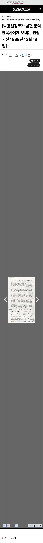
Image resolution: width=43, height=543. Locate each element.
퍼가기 (10, 54)
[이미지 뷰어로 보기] (16, 525)
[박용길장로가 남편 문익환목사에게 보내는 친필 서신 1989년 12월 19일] (21, 20)
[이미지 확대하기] (4, 525)
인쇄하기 (35, 60)
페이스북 (23, 54)
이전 (5, 299)
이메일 (29, 54)
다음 (37, 299)
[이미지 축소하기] (8, 525)
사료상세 (8, 16)
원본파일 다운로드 (34, 65)
